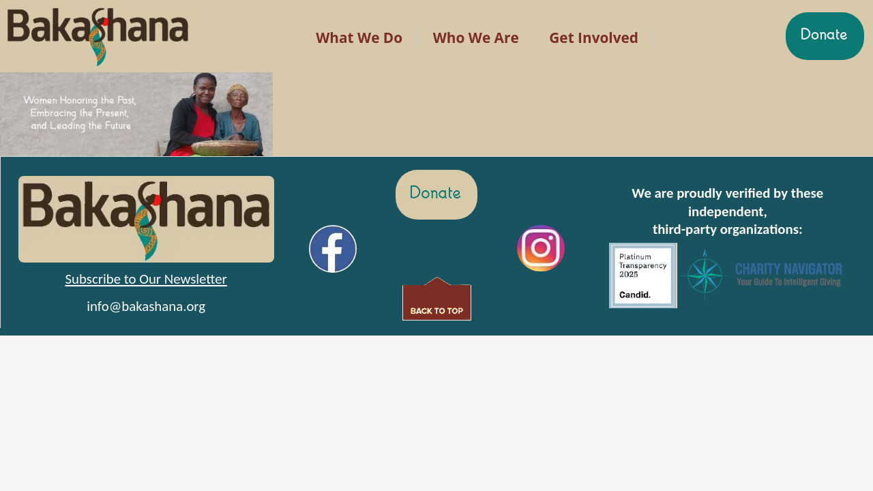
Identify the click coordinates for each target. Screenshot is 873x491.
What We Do (359, 37)
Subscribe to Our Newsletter (145, 279)
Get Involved (593, 37)
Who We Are (476, 37)
